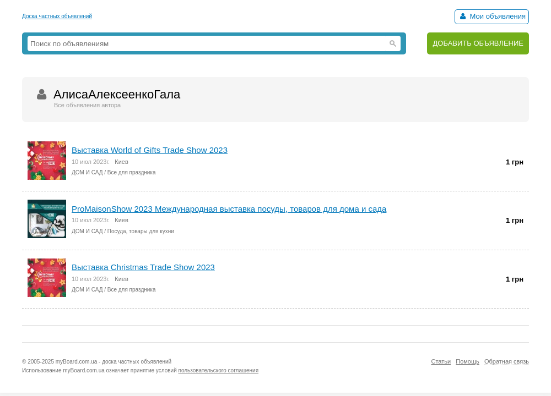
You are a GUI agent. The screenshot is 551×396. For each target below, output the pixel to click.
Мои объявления (492, 16)
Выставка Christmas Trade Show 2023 (143, 267)
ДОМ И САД (87, 172)
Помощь (467, 361)
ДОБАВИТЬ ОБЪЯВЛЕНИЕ (478, 43)
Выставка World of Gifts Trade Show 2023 (150, 150)
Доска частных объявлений (57, 16)
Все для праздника (131, 172)
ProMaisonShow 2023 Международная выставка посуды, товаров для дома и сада (229, 208)
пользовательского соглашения (219, 370)
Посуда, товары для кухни (140, 231)
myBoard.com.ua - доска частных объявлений (113, 362)
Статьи (441, 361)
